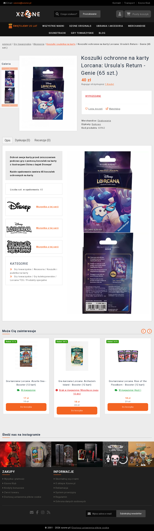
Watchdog (113, 108)
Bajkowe (96, 124)
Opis (7, 140)
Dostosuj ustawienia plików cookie (21, 497)
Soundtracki (57, 33)
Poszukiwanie (90, 14)
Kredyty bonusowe (13, 488)
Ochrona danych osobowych (70, 501)
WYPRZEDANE (93, 96)
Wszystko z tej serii (47, 207)
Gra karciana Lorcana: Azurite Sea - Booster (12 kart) (26, 383)
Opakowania (104, 121)
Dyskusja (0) (22, 140)
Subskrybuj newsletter (131, 513)
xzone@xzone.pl (17, 3)
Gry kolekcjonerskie (44, 276)
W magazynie (28, 390)
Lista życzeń (94, 108)
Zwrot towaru (10, 492)
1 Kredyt (109, 84)
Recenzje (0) (42, 140)
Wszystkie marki (53, 26)
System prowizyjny (65, 492)
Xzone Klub (144, 3)
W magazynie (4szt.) (130, 390)
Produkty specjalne (36, 280)
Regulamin (60, 497)
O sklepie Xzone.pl (64, 483)
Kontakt (117, 3)
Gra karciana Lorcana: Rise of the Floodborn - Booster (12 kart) (128, 383)
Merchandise (136, 26)
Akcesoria (39, 269)
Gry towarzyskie (82, 33)
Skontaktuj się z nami (66, 479)
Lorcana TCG (17, 280)
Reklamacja (61, 488)
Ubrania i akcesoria (109, 26)
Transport (129, 3)
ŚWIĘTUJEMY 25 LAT (23, 26)
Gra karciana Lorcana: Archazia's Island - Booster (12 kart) (77, 383)
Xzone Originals (80, 26)
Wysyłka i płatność (13, 479)
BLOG (102, 33)
